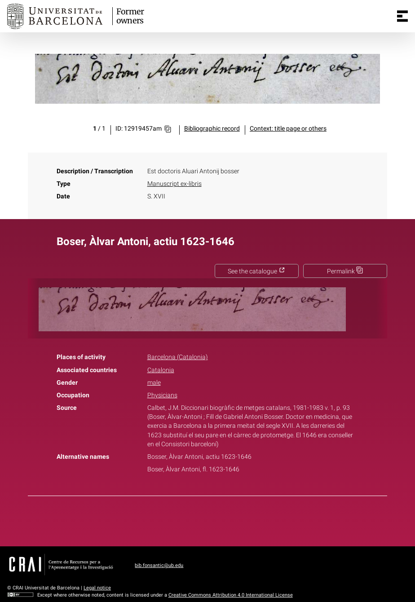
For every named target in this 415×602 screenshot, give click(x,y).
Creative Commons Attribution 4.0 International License (230, 595)
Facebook (182, 519)
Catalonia (160, 370)
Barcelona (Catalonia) (177, 357)
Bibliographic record (212, 128)
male (154, 383)
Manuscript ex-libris (174, 184)
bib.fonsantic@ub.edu (159, 565)
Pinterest (223, 519)
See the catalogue (256, 271)
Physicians (162, 395)
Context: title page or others (288, 128)
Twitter (202, 519)
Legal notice (97, 588)
